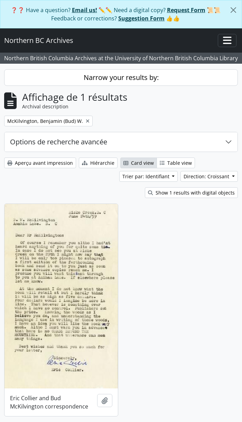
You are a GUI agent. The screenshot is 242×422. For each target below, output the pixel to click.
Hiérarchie (98, 163)
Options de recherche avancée (58, 141)
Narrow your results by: (121, 77)
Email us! (84, 10)
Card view (138, 163)
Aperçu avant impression (40, 163)
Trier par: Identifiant (146, 176)
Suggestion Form (141, 18)
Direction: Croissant (207, 176)
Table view (176, 163)
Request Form (186, 10)
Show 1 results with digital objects (191, 192)
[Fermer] (233, 10)
